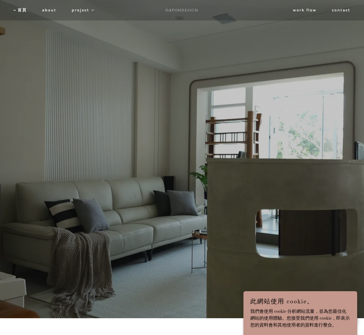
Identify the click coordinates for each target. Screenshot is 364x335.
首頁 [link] (22, 10)
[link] (182, 10)
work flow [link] (305, 10)
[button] (81, 10)
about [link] (49, 10)
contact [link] (341, 10)
